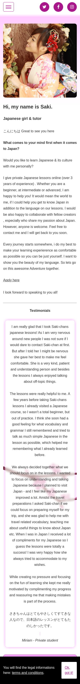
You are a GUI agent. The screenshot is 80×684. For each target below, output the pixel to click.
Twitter (44, 7)
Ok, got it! (69, 670)
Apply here (11, 280)
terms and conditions (28, 673)
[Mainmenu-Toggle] (8, 7)
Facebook (58, 7)
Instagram (72, 7)
